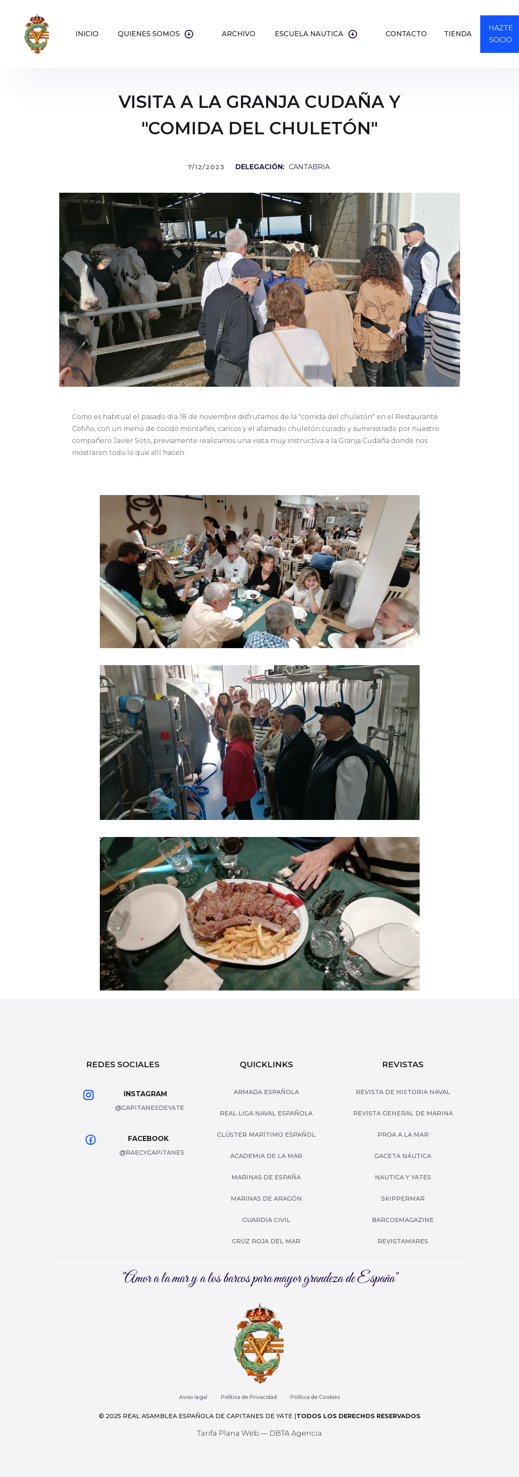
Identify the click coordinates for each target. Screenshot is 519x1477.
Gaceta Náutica (402, 1156)
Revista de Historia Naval (403, 1092)
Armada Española (266, 1092)
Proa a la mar (403, 1134)
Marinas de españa (266, 1177)
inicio (87, 34)
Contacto (406, 34)
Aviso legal (193, 1397)
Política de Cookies (315, 1397)
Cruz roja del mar (266, 1241)
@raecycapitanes (151, 1152)
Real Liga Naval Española (266, 1113)
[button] (160, 34)
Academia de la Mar (266, 1156)
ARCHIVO (238, 34)
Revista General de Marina (403, 1113)
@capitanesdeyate (149, 1108)
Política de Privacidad (249, 1397)
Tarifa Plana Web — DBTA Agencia (259, 1433)
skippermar (403, 1198)
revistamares (402, 1241)
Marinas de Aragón (266, 1198)
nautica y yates (403, 1177)
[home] (37, 34)
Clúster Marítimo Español (266, 1134)
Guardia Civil (266, 1220)
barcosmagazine (403, 1220)
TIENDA (458, 34)
